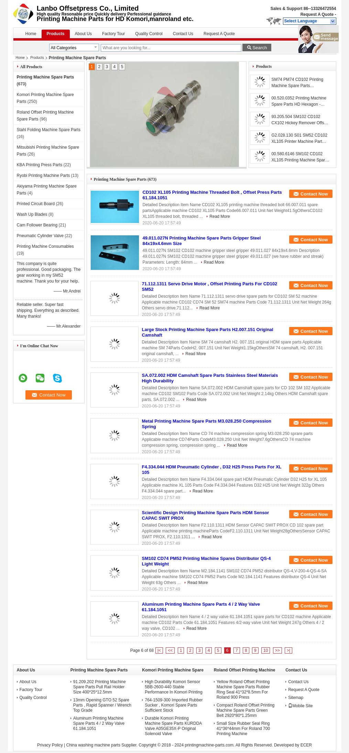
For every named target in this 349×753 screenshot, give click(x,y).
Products (56, 33)
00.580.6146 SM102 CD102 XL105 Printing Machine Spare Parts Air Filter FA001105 (299, 157)
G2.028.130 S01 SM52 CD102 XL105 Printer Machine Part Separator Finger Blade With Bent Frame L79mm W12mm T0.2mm (299, 139)
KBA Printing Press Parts (40, 164)
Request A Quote (317, 14)
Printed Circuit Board (36, 203)
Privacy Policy (50, 745)
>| (288, 650)
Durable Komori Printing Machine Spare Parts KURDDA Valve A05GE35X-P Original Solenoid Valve (173, 726)
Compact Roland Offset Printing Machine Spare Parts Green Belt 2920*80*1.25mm (246, 710)
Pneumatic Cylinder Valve (40, 235)
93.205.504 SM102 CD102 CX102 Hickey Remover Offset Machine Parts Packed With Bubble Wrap (299, 120)
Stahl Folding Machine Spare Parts (48, 129)
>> (277, 650)
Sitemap (295, 697)
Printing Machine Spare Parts (45, 77)
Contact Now (314, 194)
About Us (83, 33)
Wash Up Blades (32, 214)
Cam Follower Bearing (37, 225)
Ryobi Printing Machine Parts (43, 175)
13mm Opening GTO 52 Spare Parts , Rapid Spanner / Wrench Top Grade (102, 705)
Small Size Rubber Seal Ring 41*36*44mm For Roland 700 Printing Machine (243, 728)
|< (159, 650)
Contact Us (183, 33)
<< (170, 650)
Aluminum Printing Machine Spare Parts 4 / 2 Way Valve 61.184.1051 (98, 723)
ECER (306, 745)
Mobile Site (300, 705)
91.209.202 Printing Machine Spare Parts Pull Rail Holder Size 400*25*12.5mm (99, 686)
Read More (219, 216)
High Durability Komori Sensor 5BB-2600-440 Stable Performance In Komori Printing (173, 686)
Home (30, 33)
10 (265, 650)
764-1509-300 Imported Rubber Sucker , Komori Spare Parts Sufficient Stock (174, 705)
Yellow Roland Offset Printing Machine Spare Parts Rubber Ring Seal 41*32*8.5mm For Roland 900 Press (243, 689)
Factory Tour (113, 33)
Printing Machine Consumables (45, 246)
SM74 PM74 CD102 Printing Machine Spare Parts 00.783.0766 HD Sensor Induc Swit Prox (299, 83)
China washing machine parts (93, 745)
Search (259, 47)
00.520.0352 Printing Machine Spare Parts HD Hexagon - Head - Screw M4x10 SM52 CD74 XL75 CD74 (298, 101)
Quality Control (148, 33)
